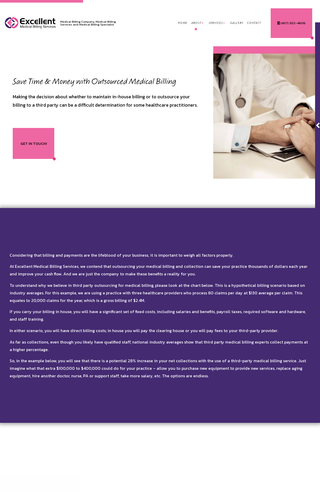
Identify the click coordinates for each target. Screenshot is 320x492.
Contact (254, 23)
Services (216, 23)
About (196, 23)
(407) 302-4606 (291, 23)
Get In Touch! (34, 143)
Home (183, 23)
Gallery (236, 23)
